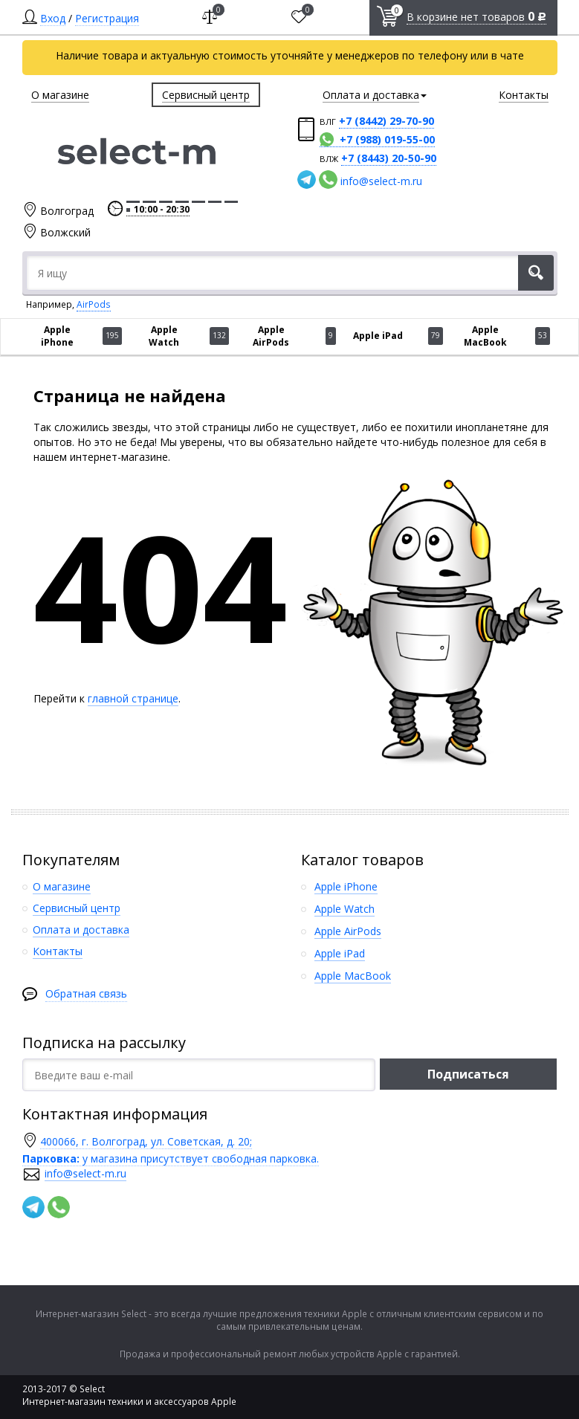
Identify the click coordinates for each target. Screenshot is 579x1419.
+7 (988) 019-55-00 (387, 139)
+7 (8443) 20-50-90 (388, 158)
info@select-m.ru (381, 181)
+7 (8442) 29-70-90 (386, 121)
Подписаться (468, 1074)
